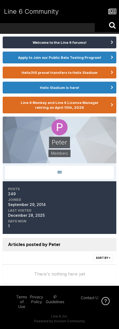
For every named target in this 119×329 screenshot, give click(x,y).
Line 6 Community (31, 11)
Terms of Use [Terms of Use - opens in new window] (21, 302)
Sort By (103, 257)
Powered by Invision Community (59, 321)
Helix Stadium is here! (59, 87)
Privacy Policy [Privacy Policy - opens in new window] (36, 299)
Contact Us (90, 297)
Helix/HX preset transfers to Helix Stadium (59, 72)
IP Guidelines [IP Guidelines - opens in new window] (55, 299)
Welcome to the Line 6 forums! (59, 42)
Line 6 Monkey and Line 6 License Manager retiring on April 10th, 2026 (60, 105)
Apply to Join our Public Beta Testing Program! (59, 57)
